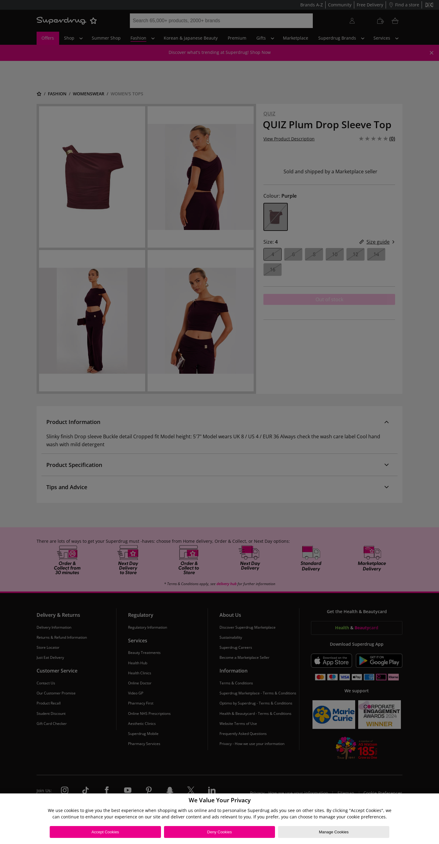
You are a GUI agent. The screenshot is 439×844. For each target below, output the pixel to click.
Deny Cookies (219, 832)
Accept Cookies (105, 832)
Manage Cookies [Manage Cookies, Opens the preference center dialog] (334, 832)
